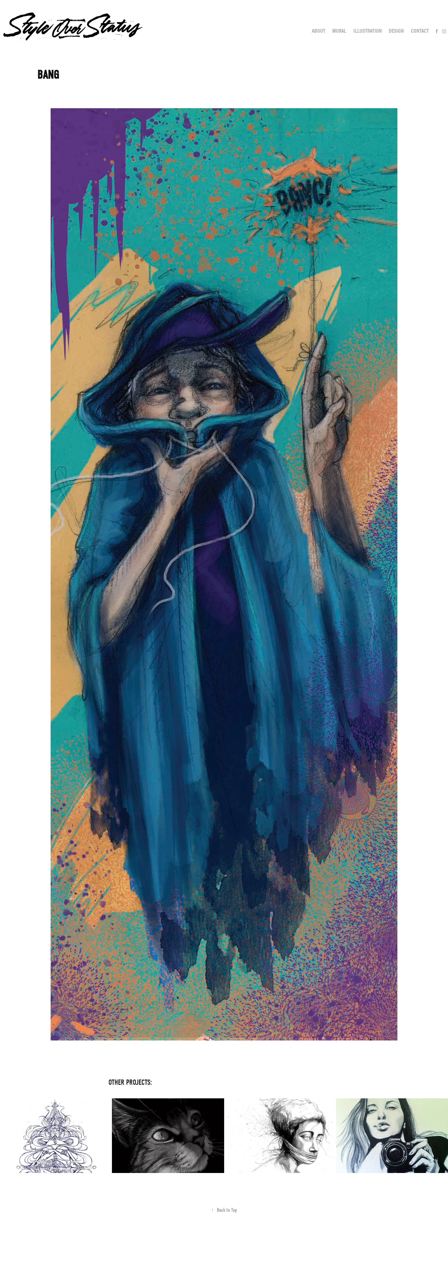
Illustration (367, 30)
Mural (339, 30)
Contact (420, 30)
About (318, 30)
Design (396, 30)
